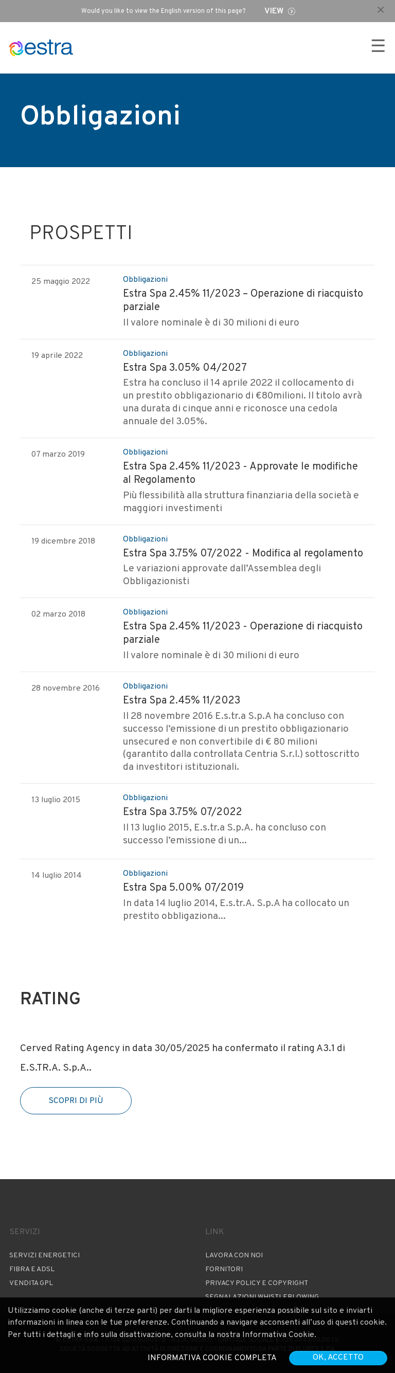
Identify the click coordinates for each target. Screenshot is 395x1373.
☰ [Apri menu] (378, 48)
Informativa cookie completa (212, 1358)
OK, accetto (338, 1357)
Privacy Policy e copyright (256, 1283)
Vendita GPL (31, 1283)
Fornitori (224, 1269)
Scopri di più (75, 1101)
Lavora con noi (234, 1255)
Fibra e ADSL (32, 1269)
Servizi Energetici (44, 1255)
